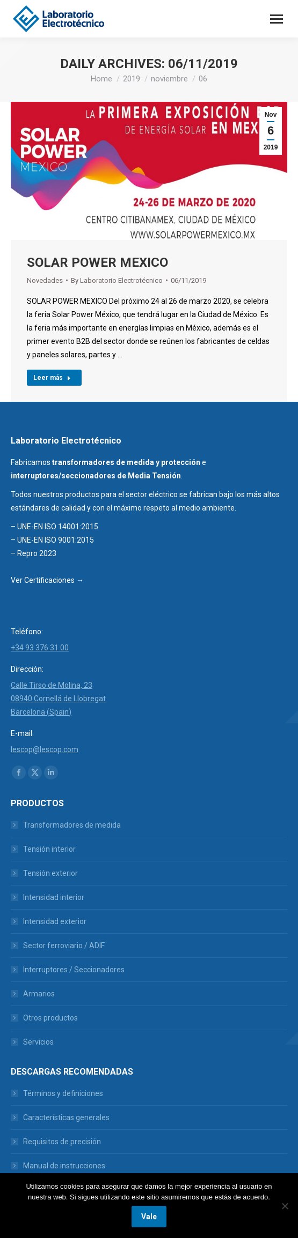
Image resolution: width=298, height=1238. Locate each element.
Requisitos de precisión (62, 1141)
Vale (149, 1216)
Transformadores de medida (72, 825)
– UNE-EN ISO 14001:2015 (54, 526)
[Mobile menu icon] (276, 19)
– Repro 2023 (33, 553)
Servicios (38, 1042)
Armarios (39, 993)
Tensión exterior (50, 873)
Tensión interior (49, 849)
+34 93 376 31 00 (40, 647)
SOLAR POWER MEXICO (97, 262)
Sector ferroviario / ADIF (64, 945)
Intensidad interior (53, 897)
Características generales (66, 1117)
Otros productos (50, 1018)
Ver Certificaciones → (47, 580)
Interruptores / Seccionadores (74, 969)
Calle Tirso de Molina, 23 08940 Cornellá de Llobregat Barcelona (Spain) (58, 698)
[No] (284, 1206)
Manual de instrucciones (64, 1165)
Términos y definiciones (63, 1093)
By (117, 280)
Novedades (45, 280)
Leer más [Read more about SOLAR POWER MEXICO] (52, 377)
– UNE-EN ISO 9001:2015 (52, 540)
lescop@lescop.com (44, 749)
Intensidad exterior (54, 921)
